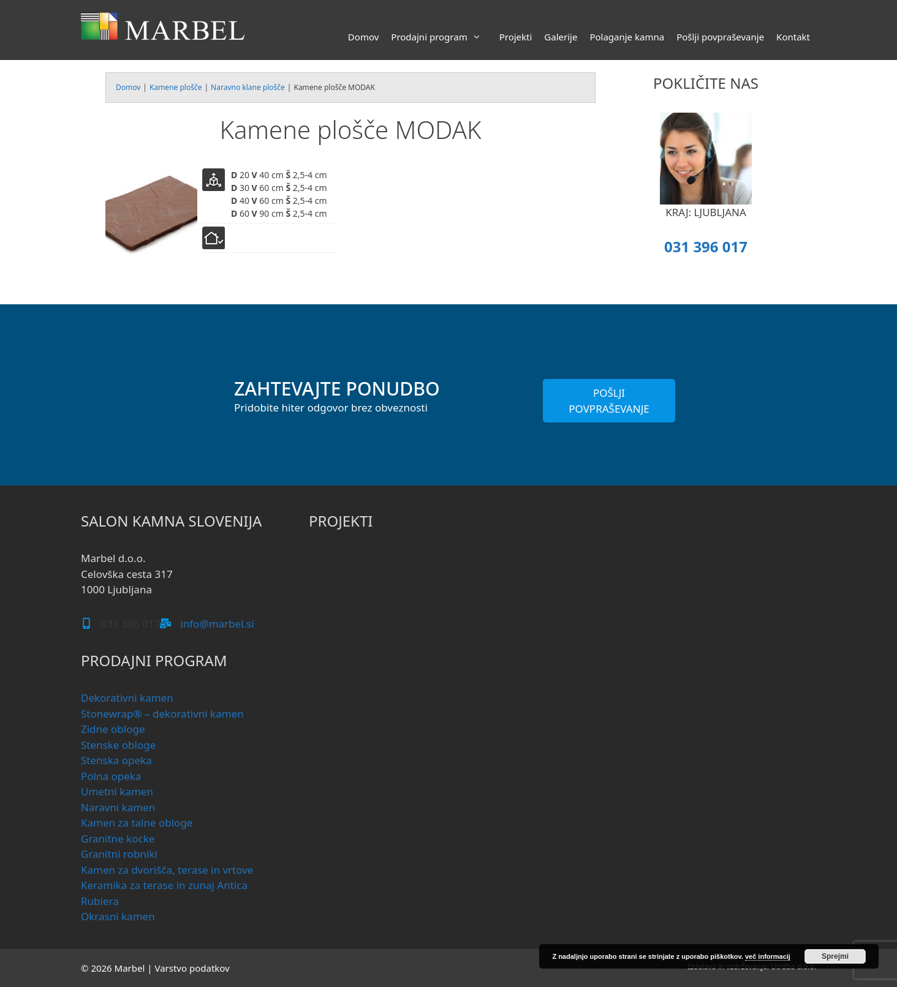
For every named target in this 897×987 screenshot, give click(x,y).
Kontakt (793, 37)
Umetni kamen (117, 791)
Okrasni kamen (118, 916)
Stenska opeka (116, 760)
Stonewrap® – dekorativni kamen (162, 714)
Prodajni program (442, 36)
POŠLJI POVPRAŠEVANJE (609, 401)
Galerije (560, 37)
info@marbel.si (217, 624)
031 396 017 (706, 246)
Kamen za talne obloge (136, 823)
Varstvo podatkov (191, 968)
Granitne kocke (117, 838)
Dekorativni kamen (127, 698)
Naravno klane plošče (248, 87)
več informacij (767, 956)
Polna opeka (111, 776)
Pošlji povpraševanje (720, 37)
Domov (363, 37)
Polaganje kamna (626, 37)
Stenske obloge (118, 745)
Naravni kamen (118, 807)
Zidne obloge (113, 729)
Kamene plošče (176, 87)
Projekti (515, 37)
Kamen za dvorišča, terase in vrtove (167, 870)
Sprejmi (835, 956)
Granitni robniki (119, 854)
